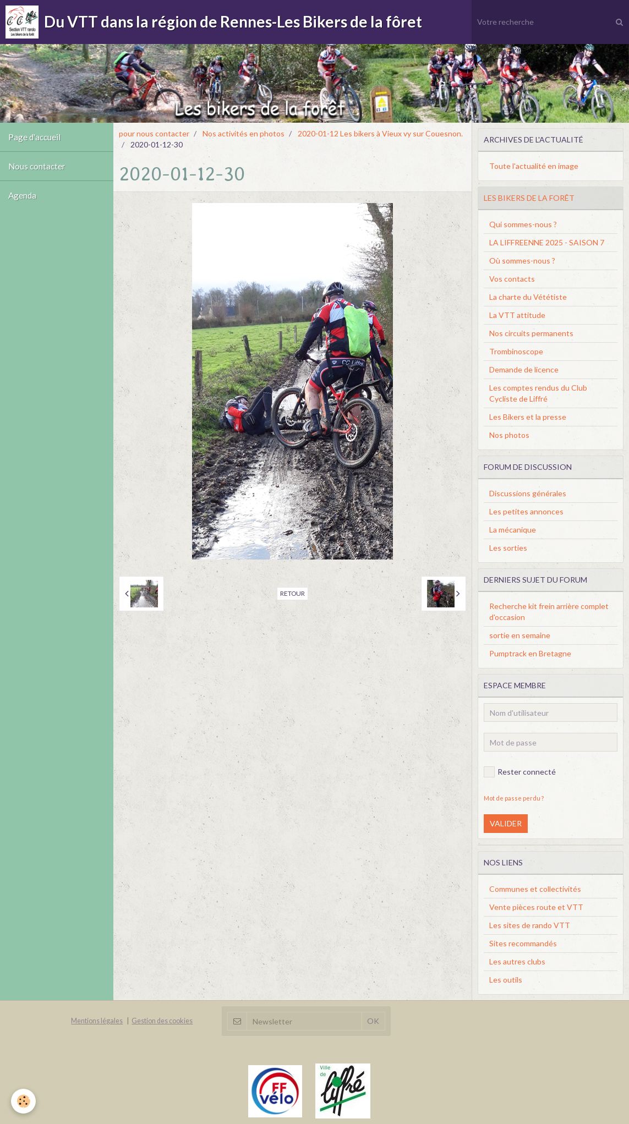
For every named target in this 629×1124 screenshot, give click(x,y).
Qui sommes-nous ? (523, 224)
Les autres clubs (517, 961)
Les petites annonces (526, 511)
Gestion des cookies (162, 1021)
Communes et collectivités (535, 888)
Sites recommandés (523, 943)
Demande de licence (524, 369)
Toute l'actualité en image (533, 166)
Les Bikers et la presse (527, 416)
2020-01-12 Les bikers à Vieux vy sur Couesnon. (380, 133)
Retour (292, 593)
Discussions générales (527, 493)
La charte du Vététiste (528, 296)
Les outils (505, 979)
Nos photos (509, 435)
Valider (506, 823)
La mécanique (512, 529)
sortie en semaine (519, 635)
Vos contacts (512, 278)
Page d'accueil (34, 137)
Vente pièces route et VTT (536, 907)
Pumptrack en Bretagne (530, 653)
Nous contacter (36, 166)
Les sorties (508, 547)
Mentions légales (97, 1021)
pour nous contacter (154, 133)
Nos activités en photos (244, 133)
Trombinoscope (516, 351)
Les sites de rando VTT (529, 925)
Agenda (22, 195)
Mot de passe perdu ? (514, 798)
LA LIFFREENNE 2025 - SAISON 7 (546, 242)
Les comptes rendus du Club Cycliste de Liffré (538, 393)
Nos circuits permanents (531, 333)
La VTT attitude (517, 315)
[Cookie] (23, 1101)
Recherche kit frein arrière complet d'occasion (549, 611)
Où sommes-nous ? (522, 260)
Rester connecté (520, 771)
